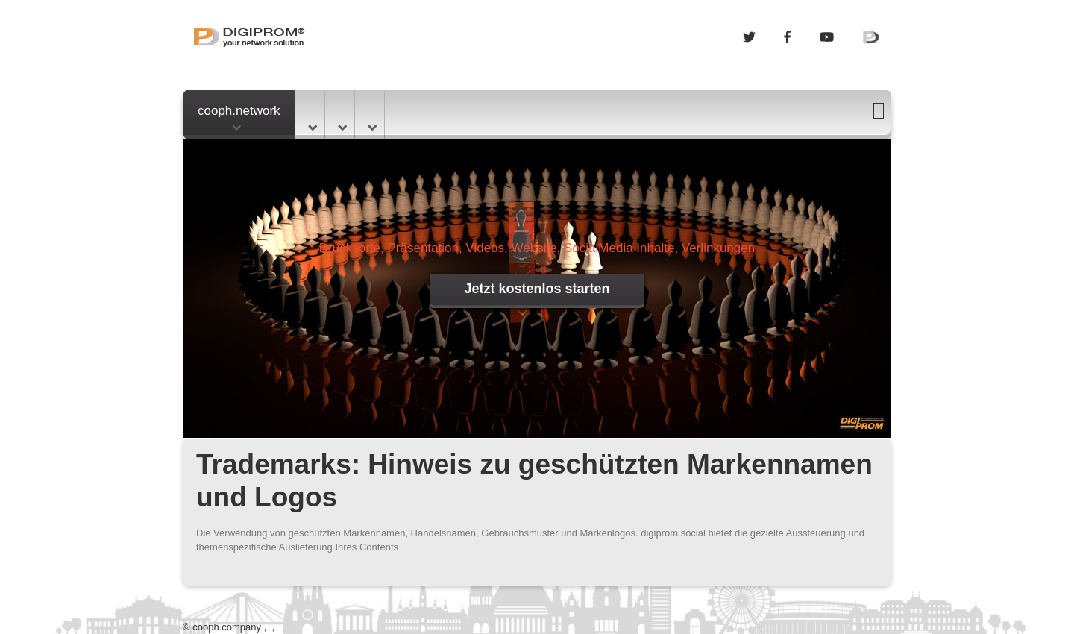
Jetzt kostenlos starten (536, 288)
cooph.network (239, 117)
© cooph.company (222, 627)
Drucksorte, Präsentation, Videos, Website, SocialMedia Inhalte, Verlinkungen (537, 248)
